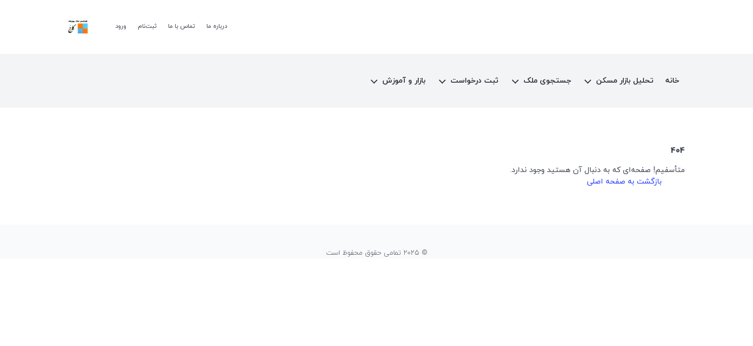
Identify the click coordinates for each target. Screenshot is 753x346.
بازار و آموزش (403, 80)
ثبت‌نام (147, 26)
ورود (120, 26)
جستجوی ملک (547, 80)
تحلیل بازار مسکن (625, 80)
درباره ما (216, 26)
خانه (672, 80)
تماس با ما (181, 26)
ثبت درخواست (474, 80)
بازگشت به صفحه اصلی (624, 181)
